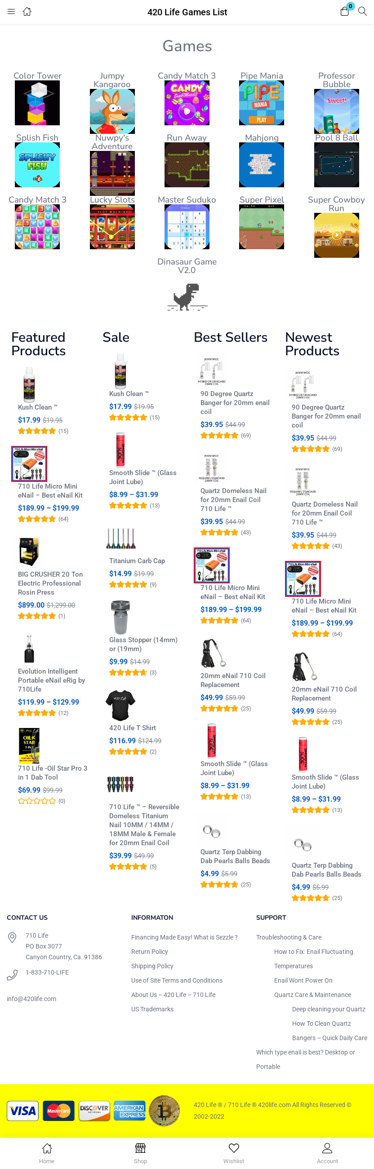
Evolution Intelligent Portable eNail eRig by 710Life (51, 680)
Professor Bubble (336, 80)
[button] (345, 11)
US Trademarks (152, 1009)
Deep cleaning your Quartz (328, 1009)
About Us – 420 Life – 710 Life (173, 994)
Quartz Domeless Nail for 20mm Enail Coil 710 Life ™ (233, 500)
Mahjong (262, 138)
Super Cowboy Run (336, 204)
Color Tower (37, 76)
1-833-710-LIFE (47, 972)
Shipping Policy (152, 966)
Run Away (187, 138)
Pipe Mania (261, 76)
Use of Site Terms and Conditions (177, 980)
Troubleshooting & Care (288, 937)
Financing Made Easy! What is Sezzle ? (184, 937)
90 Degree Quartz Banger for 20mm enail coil (235, 403)
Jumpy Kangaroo (112, 80)
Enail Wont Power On (303, 980)
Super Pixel (262, 200)
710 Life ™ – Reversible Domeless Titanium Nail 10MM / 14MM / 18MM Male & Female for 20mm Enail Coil (144, 825)
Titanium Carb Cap (137, 561)
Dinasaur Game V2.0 (187, 266)
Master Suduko (187, 200)
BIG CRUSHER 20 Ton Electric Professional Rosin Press (50, 583)
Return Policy (149, 951)
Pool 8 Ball (336, 138)
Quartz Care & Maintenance (312, 994)
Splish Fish (37, 138)
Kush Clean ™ (38, 407)
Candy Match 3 (187, 76)
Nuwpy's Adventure (112, 142)
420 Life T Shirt (132, 728)
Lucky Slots (112, 200)
